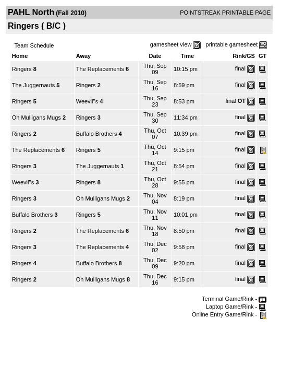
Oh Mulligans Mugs (36, 117)
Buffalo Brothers (96, 134)
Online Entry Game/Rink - (229, 314)
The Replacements (100, 69)
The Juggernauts (33, 85)
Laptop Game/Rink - (236, 306)
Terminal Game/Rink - (234, 299)
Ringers (22, 69)
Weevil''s (87, 101)
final (240, 68)
